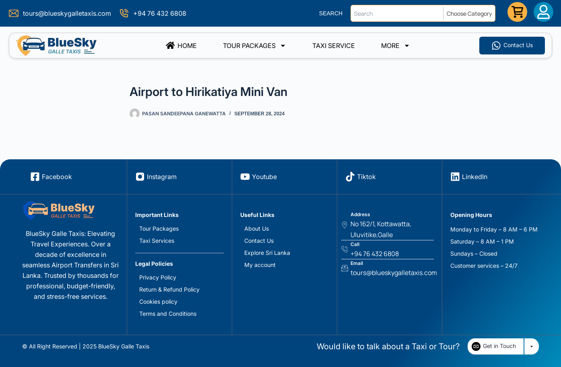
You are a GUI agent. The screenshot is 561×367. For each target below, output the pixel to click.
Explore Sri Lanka (267, 252)
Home (181, 46)
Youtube (264, 177)
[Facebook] (35, 176)
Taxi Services (156, 240)
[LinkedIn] (455, 176)
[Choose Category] (471, 13)
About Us (256, 228)
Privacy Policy (157, 277)
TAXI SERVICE (333, 46)
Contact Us (259, 240)
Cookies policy (158, 301)
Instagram (162, 177)
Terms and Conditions (167, 313)
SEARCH (330, 13)
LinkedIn (474, 177)
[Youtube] (245, 176)
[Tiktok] (350, 176)
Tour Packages (254, 45)
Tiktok (366, 177)
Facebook (57, 177)
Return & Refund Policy (169, 289)
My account (260, 264)
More (395, 45)
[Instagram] (140, 176)
